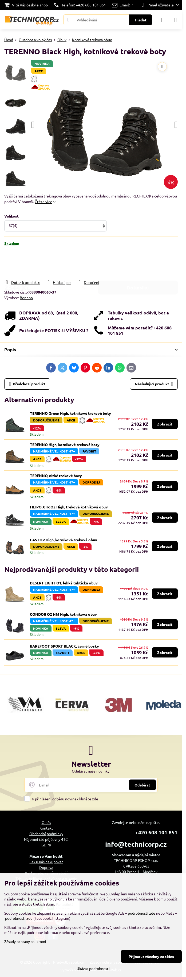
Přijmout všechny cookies (151, 956)
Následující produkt (154, 384)
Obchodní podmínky (46, 833)
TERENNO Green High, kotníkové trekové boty (70, 413)
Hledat (141, 19)
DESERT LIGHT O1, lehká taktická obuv (64, 582)
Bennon (26, 297)
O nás (46, 822)
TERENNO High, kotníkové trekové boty (65, 444)
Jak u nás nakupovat (46, 861)
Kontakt (46, 828)
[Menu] (175, 19)
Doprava (46, 867)
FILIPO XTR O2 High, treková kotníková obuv (69, 506)
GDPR (46, 844)
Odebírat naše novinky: (91, 771)
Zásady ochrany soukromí (25, 941)
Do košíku (138, 263)
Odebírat (142, 784)
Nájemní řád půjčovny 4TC (46, 839)
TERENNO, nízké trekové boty (56, 475)
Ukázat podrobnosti (93, 968)
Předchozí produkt (27, 384)
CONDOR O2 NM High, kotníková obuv (63, 614)
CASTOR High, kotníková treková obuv (63, 539)
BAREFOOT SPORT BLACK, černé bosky (64, 646)
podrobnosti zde (141, 913)
